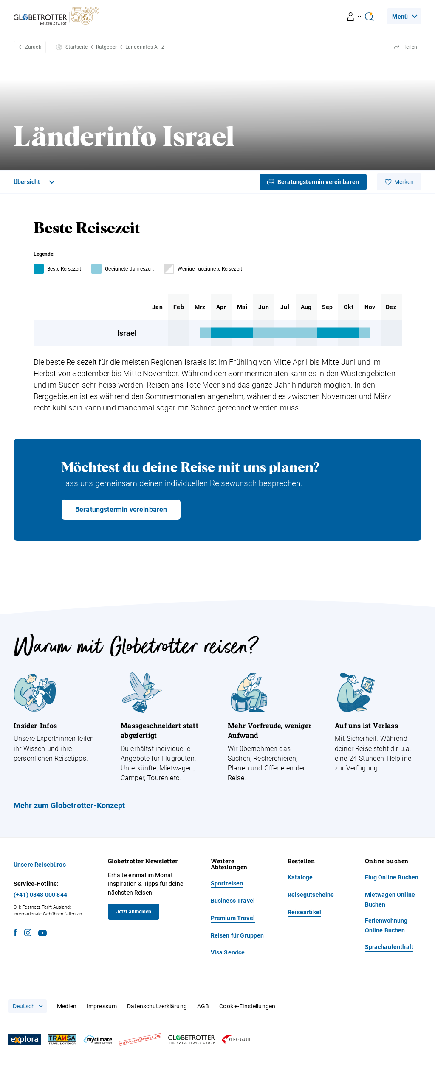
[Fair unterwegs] (140, 1039)
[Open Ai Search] (369, 16)
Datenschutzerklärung (157, 1006)
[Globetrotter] (191, 1039)
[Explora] (24, 1039)
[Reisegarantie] (236, 1039)
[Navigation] (404, 16)
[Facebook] (15, 934)
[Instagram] (28, 934)
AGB (203, 1006)
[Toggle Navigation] (35, 181)
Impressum (102, 1006)
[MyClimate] (97, 1039)
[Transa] (62, 1039)
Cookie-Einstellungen (247, 1006)
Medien (66, 1006)
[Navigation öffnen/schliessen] (354, 16)
